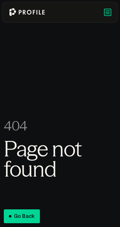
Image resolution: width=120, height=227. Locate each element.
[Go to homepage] (27, 12)
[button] (107, 12)
